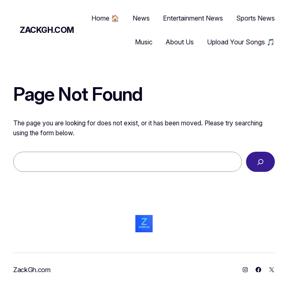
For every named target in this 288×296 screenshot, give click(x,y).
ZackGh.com (47, 30)
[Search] (260, 162)
